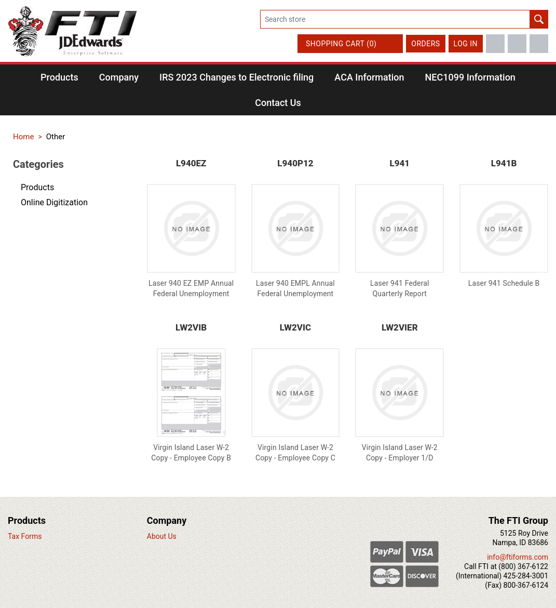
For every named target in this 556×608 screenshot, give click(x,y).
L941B (504, 163)
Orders (425, 43)
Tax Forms (25, 536)
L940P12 (295, 163)
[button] (59, 77)
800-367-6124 (526, 585)
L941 (399, 163)
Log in (466, 43)
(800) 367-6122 (523, 566)
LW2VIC (295, 327)
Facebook (495, 43)
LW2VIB (191, 327)
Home (23, 136)
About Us (162, 536)
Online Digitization (54, 202)
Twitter (517, 43)
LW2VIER (400, 327)
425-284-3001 (526, 576)
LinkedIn (539, 43)
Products (37, 187)
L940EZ (191, 163)
